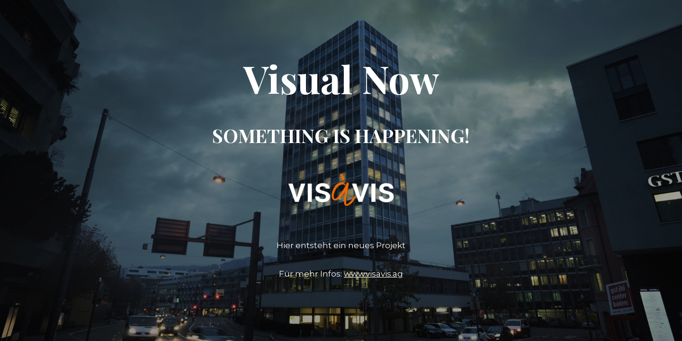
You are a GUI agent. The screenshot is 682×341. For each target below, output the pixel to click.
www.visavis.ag (373, 273)
